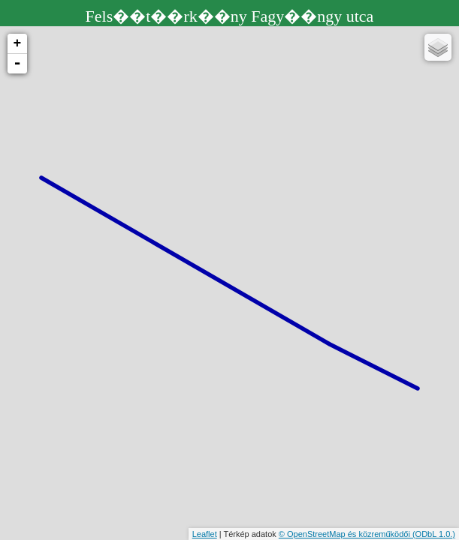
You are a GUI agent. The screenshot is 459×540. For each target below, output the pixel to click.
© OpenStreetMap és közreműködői (345, 534)
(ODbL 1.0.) (433, 534)
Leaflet (204, 534)
